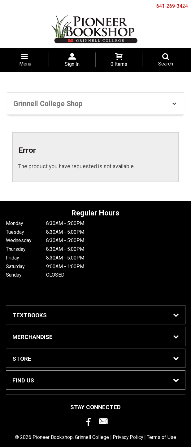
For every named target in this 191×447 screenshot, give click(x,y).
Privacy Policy (128, 437)
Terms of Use (161, 437)
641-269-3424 (172, 6)
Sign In (72, 64)
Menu (25, 64)
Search (165, 64)
